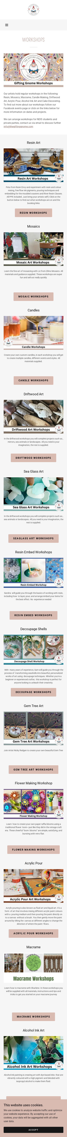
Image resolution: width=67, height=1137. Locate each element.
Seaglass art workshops (33, 538)
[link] (33, 10)
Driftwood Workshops (33, 457)
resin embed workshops (33, 615)
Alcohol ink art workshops (33, 1100)
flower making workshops (33, 849)
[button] (7, 25)
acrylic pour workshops (33, 933)
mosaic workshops (33, 296)
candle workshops (34, 380)
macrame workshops (33, 1016)
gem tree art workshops (33, 769)
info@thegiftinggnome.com (18, 126)
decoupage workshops (33, 692)
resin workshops (33, 212)
